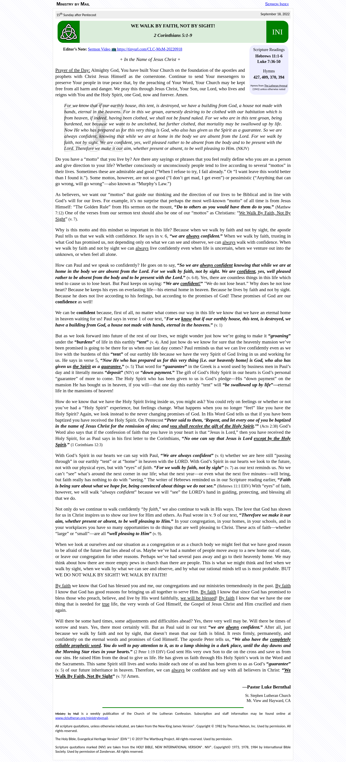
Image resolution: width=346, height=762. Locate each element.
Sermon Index (277, 4)
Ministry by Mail (73, 4)
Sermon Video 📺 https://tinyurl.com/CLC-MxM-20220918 (135, 49)
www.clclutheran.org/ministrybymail (81, 718)
